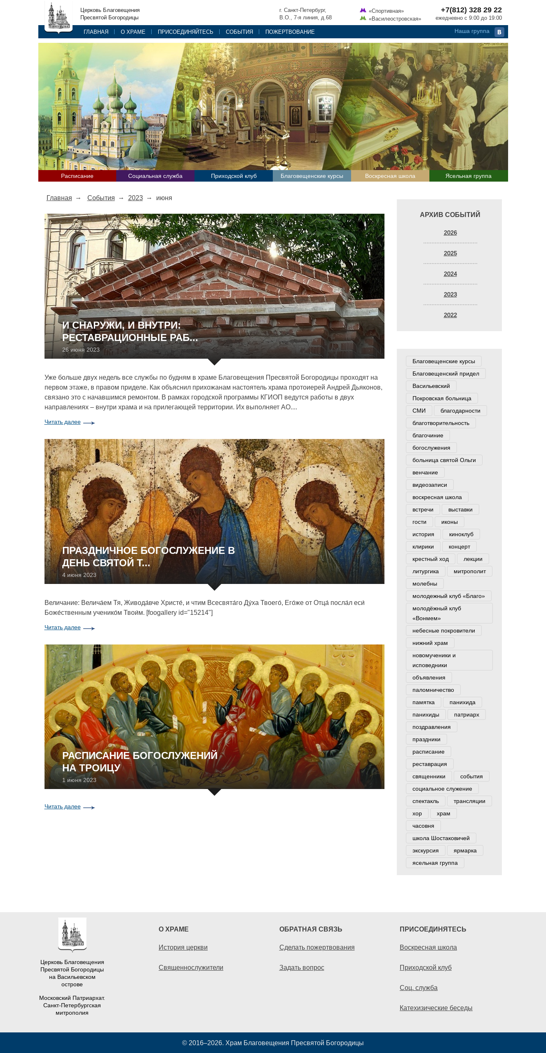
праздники (426, 739)
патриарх (466, 714)
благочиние (427, 435)
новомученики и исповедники (434, 660)
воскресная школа (437, 497)
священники (428, 776)
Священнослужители (191, 967)
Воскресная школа (390, 176)
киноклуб (461, 534)
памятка (423, 702)
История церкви (183, 947)
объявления (428, 677)
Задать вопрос (301, 967)
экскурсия (425, 850)
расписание (428, 751)
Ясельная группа (468, 176)
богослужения (431, 447)
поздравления (431, 727)
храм (443, 813)
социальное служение (442, 788)
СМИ (419, 410)
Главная (96, 31)
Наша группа (472, 31)
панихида (463, 702)
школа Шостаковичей (441, 838)
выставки (460, 509)
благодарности (460, 410)
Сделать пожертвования (317, 947)
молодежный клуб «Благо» (448, 596)
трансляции (469, 801)
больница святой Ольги (444, 460)
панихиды (425, 714)
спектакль (425, 801)
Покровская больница (441, 398)
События (239, 31)
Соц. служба (419, 987)
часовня (423, 825)
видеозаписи (429, 484)
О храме (133, 31)
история (423, 534)
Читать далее (63, 421)
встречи (423, 509)
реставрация (429, 764)
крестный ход (430, 559)
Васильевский (431, 386)
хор (417, 813)
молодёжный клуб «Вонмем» (436, 613)
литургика (425, 571)
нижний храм (430, 643)
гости (419, 521)
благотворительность (440, 423)
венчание (425, 472)
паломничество (433, 689)
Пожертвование (290, 31)
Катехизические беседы (436, 1007)
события (471, 776)
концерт (459, 546)
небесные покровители (443, 630)
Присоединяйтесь (185, 31)
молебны (424, 583)
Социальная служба (155, 176)
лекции (473, 559)
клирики (423, 546)
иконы (449, 521)
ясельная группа (435, 862)
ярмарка (465, 850)
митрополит (470, 571)
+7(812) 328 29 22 (471, 10)
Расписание (77, 176)
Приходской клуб (234, 176)
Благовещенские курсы (312, 176)
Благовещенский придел (445, 373)
